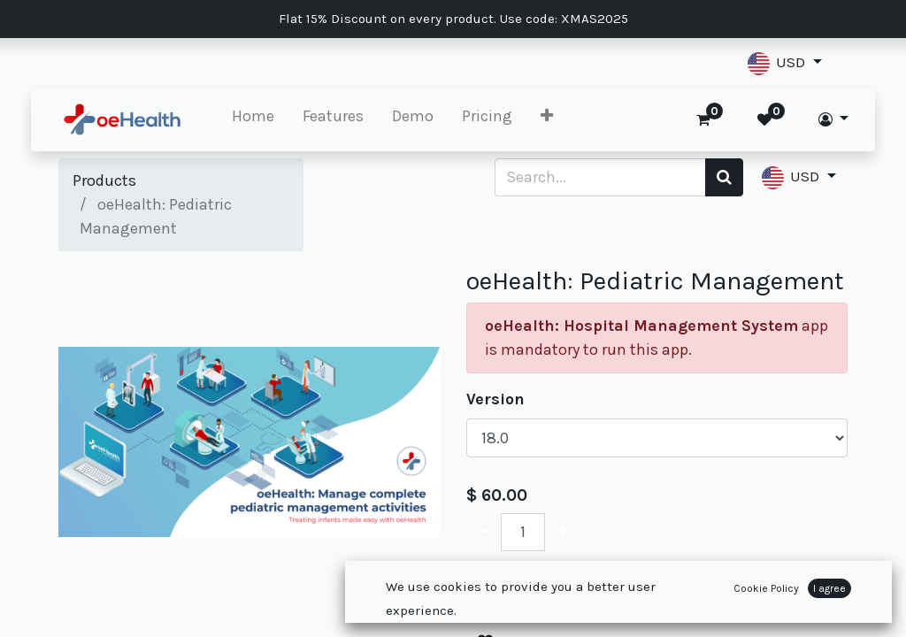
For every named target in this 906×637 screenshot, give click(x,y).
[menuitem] (281, 120)
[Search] (724, 177)
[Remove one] (484, 532)
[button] (784, 63)
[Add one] (562, 532)
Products (104, 180)
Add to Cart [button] (541, 587)
